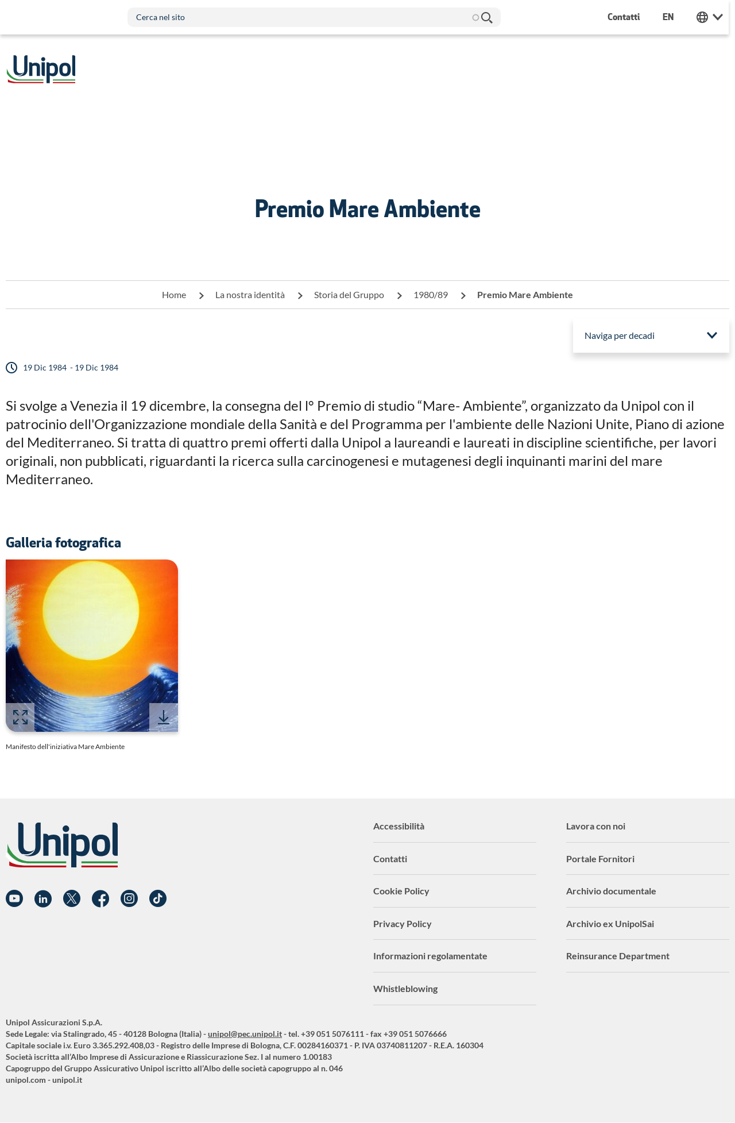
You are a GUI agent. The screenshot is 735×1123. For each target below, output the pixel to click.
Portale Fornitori (600, 858)
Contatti (390, 858)
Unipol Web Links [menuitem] (716, 17)
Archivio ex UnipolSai (610, 923)
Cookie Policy (401, 890)
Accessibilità (398, 825)
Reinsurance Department (618, 955)
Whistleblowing (405, 988)
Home (174, 294)
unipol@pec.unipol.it (245, 1034)
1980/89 (430, 294)
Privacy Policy (402, 923)
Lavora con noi (595, 825)
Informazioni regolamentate (430, 955)
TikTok (158, 899)
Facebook (100, 899)
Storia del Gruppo (349, 294)
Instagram (129, 899)
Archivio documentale (611, 890)
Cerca (487, 17)
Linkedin (43, 899)
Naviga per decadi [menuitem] (620, 335)
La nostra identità (250, 294)
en (674, 17)
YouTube (14, 899)
